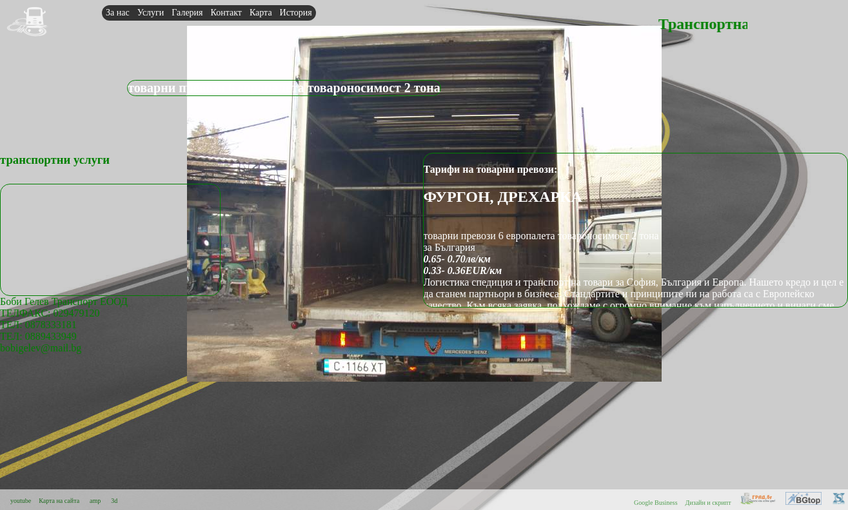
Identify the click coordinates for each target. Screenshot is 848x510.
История (296, 12)
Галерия (187, 12)
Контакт (226, 12)
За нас (118, 12)
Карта (261, 12)
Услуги (150, 12)
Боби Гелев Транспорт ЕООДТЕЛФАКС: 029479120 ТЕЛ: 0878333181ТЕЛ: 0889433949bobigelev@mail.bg (64, 324)
